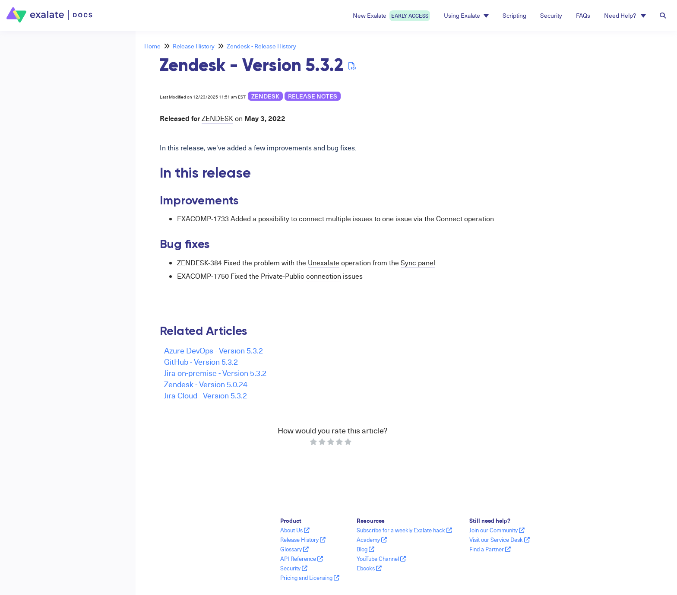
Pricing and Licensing (309, 578)
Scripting (514, 15)
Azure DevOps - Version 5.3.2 (213, 350)
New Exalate (391, 15)
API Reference (301, 559)
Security (551, 15)
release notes (312, 96)
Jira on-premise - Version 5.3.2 (215, 372)
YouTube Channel (381, 559)
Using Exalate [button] (466, 15)
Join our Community (497, 530)
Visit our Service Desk (499, 540)
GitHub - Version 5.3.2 (201, 361)
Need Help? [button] (625, 15)
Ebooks (369, 568)
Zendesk (265, 96)
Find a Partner (490, 549)
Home (152, 46)
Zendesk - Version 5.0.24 (205, 384)
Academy (372, 540)
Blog (365, 549)
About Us (295, 530)
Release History (194, 46)
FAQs (583, 15)
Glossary (294, 549)
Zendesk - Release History (261, 46)
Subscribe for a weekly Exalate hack (404, 530)
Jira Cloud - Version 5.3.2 (205, 395)
